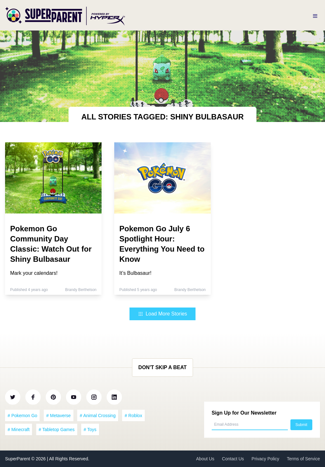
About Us (205, 458)
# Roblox (133, 415)
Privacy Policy (265, 458)
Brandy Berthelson (80, 290)
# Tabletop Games (57, 429)
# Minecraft (19, 429)
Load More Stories (162, 313)
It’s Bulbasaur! (135, 273)
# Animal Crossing (98, 415)
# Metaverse (58, 415)
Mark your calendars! (33, 273)
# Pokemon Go (22, 415)
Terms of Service (303, 458)
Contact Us (233, 458)
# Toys (90, 429)
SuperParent (18, 458)
